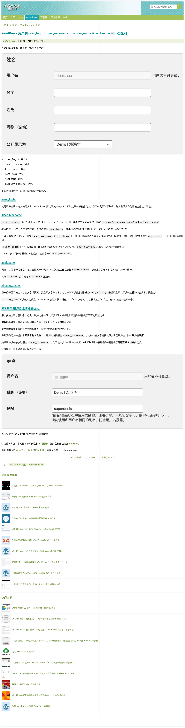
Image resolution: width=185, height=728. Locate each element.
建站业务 (39, 450)
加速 (20, 17)
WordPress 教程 (18, 464)
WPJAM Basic (36, 464)
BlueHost (73, 443)
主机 (65, 17)
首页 (5, 17)
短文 (14, 25)
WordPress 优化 (24, 450)
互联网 (43, 17)
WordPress (31, 17)
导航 (13, 17)
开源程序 (55, 17)
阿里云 (44, 443)
